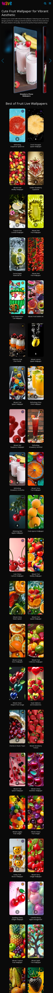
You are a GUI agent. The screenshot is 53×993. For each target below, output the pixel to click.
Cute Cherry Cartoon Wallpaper (17, 575)
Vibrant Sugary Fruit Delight (17, 833)
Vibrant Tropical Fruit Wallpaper (17, 961)
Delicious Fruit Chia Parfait (17, 360)
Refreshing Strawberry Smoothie (17, 489)
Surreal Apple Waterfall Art (17, 274)
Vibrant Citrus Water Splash (17, 618)
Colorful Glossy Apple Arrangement (35, 918)
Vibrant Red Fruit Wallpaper (36, 274)
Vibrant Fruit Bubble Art (35, 316)
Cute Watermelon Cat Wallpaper (17, 317)
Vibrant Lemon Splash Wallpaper (35, 360)
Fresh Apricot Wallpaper (36, 531)
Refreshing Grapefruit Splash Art (17, 146)
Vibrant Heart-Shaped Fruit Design (17, 704)
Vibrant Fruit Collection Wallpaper (36, 661)
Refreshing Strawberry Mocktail (35, 446)
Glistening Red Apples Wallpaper (17, 532)
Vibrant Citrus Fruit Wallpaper (36, 489)
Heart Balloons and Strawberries (35, 704)
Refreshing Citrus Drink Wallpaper (35, 403)
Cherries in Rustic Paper (17, 746)
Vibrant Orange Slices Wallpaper (17, 661)
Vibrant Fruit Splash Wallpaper (17, 403)
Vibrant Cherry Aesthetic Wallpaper (35, 790)
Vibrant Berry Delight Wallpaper (36, 875)
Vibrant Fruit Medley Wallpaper (17, 188)
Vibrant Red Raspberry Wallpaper (17, 446)
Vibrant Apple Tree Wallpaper (36, 961)
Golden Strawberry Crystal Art (36, 188)
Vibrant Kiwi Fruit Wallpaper (36, 231)
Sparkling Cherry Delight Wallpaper (17, 918)
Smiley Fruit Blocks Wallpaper (17, 875)
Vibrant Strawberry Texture (36, 747)
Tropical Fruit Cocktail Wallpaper (17, 231)
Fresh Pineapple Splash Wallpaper (35, 146)
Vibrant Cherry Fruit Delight (35, 833)
